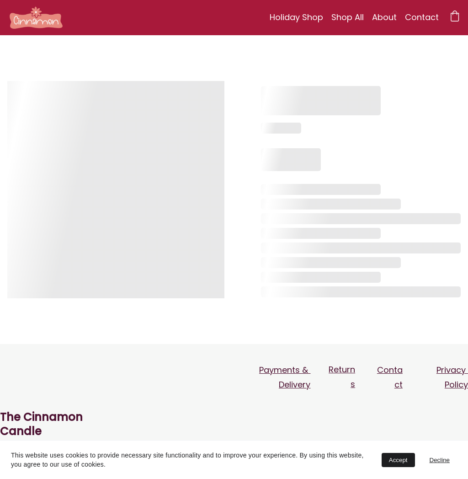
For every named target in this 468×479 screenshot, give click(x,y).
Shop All (347, 17)
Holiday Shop (296, 17)
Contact (422, 17)
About (384, 17)
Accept (398, 460)
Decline (440, 460)
